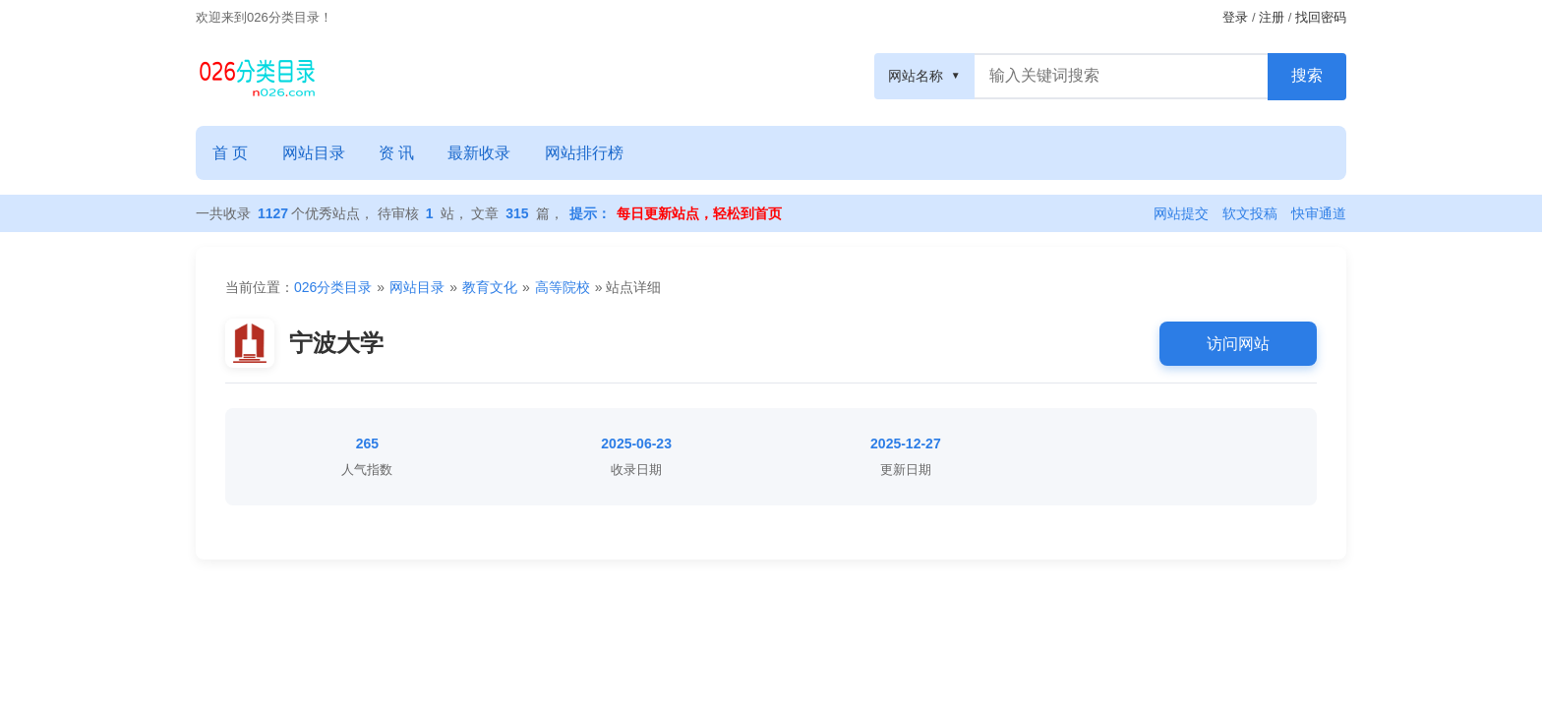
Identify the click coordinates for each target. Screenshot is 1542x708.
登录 (1235, 17)
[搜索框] (1122, 75)
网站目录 (315, 152)
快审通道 (1318, 212)
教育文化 (489, 287)
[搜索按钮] (1307, 75)
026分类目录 (333, 287)
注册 (1271, 17)
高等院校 (562, 287)
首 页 (231, 152)
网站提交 (1181, 212)
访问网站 (1238, 341)
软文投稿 (1249, 212)
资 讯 (400, 152)
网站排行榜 (592, 152)
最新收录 (485, 152)
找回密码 (1320, 17)
